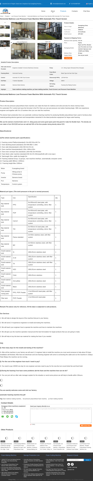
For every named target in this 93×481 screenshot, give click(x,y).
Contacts (75, 11)
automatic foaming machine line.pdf (12, 395)
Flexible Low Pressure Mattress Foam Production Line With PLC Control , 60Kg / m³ (46, 446)
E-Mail (69, 467)
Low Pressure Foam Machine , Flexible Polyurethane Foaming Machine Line (85, 446)
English (90, 3)
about (53, 11)
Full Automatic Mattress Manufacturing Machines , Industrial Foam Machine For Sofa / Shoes (11, 469)
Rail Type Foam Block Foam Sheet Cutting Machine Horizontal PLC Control (56, 470)
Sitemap (74, 467)
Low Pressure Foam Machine (18, 16)
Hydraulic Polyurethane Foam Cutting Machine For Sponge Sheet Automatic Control (55, 474)
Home (43, 11)
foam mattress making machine (12, 398)
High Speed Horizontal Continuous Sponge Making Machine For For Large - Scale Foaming (6, 447)
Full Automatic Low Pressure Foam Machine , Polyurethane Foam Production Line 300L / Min (59, 447)
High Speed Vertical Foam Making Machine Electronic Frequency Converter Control (9, 474)
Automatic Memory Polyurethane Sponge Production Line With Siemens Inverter (33, 461)
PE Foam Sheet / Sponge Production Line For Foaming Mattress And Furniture (33, 471)
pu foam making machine (55, 398)
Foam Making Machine (8, 455)
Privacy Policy (11, 479)
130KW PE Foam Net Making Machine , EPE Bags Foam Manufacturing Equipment (11, 461)
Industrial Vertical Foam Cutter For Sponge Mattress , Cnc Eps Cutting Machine (54, 466)
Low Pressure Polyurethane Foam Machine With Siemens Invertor (9, 465)
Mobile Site (71, 469)
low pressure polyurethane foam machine (35, 398)
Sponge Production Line (32, 455)
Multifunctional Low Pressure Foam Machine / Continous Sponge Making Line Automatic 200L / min (32, 447)
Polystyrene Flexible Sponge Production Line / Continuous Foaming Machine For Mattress (34, 466)
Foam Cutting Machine (53, 455)
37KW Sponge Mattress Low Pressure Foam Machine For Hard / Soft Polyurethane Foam (20, 446)
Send (87, 460)
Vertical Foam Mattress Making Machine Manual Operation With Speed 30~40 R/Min (34, 475)
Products (63, 11)
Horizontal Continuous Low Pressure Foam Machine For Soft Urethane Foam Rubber (72, 446)
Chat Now (86, 11)
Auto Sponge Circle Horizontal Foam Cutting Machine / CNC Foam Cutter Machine (55, 461)
